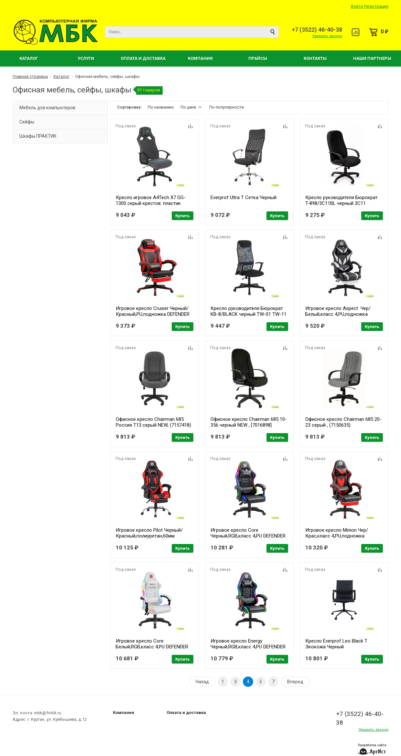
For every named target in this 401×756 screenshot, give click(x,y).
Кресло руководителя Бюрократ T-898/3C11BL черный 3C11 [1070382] (341, 203)
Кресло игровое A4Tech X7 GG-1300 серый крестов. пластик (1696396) (151, 203)
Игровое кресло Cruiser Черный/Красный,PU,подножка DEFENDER (153, 311)
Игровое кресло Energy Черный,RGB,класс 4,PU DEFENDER (248, 644)
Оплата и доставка (186, 712)
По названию (161, 107)
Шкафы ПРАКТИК (38, 136)
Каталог (28, 58)
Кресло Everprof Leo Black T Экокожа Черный (336, 644)
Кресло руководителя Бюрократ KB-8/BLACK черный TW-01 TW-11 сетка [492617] (249, 314)
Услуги (86, 58)
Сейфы (26, 121)
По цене (191, 107)
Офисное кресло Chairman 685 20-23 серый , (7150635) (343, 422)
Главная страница (30, 76)
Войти (357, 6)
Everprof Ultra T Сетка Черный (243, 197)
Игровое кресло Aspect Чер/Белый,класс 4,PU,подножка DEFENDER (338, 314)
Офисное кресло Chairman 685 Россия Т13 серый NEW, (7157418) (153, 422)
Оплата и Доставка (143, 58)
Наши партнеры (372, 58)
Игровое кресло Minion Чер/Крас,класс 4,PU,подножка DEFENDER (336, 536)
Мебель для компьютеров (47, 107)
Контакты (315, 58)
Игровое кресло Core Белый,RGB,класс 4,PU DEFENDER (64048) (152, 646)
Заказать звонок (327, 36)
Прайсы (257, 58)
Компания (200, 58)
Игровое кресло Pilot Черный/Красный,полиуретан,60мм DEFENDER (149, 536)
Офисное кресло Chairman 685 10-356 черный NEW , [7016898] (249, 422)
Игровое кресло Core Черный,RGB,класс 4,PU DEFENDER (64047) (248, 536)
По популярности (226, 107)
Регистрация (376, 6)
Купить (182, 215)
